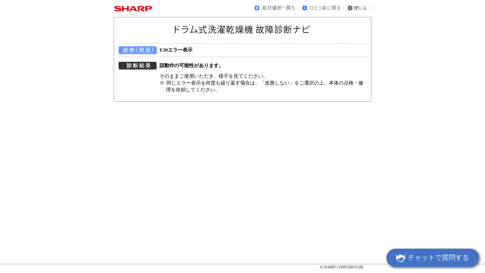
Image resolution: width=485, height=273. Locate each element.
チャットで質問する (431, 258)
